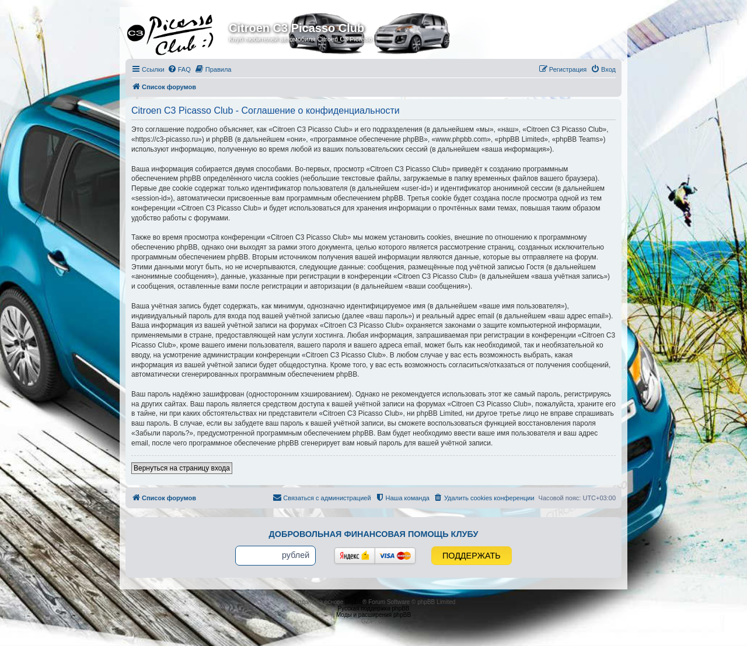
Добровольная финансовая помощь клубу (374, 534)
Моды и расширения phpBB (373, 615)
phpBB (353, 602)
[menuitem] (179, 69)
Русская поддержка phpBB (373, 608)
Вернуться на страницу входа (182, 468)
